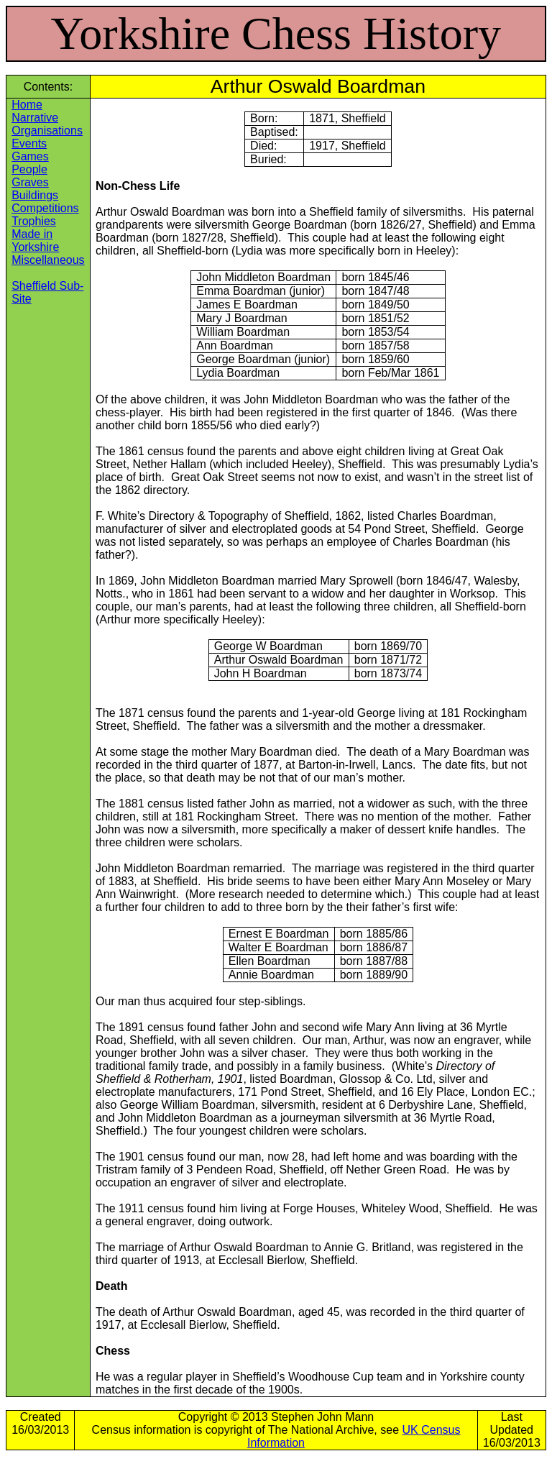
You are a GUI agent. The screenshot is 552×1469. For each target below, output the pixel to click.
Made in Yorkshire (35, 240)
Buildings (35, 195)
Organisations (47, 130)
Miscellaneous (48, 260)
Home (27, 105)
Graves (30, 182)
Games (30, 156)
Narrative (35, 117)
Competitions (45, 208)
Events (29, 143)
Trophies (34, 221)
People (29, 169)
